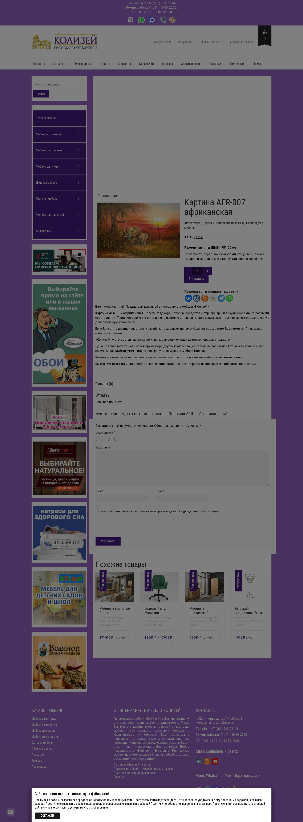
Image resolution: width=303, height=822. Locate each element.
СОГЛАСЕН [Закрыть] (47, 815)
